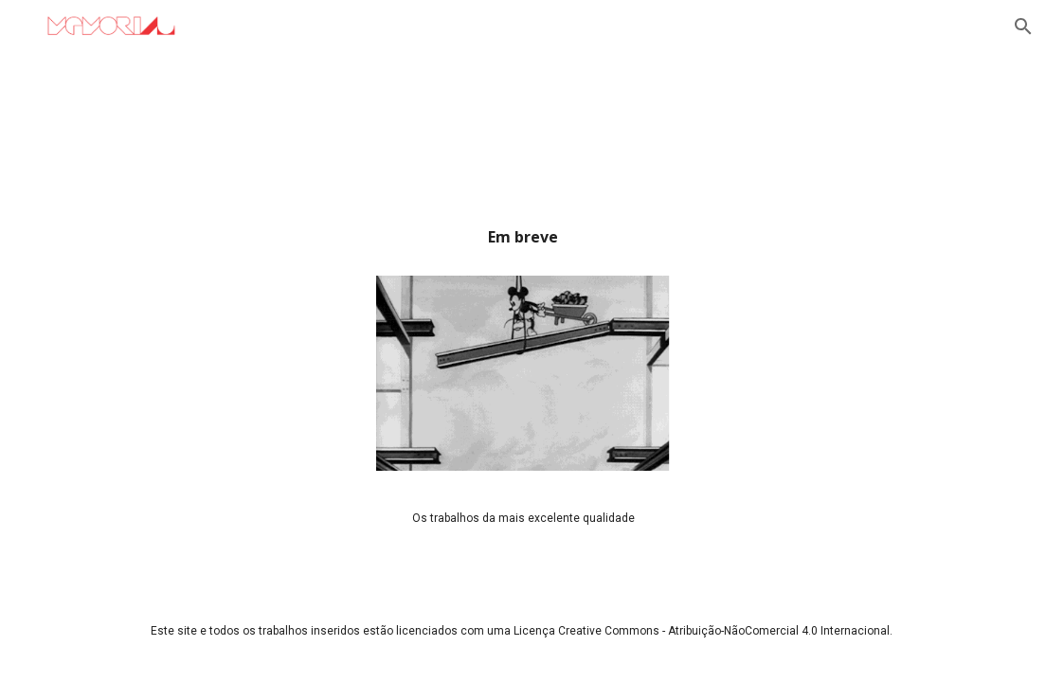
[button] (1023, 26)
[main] (523, 244)
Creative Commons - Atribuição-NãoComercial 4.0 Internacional (724, 630)
